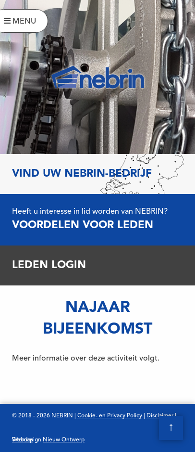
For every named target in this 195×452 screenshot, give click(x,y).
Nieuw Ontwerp (64, 440)
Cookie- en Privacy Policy (109, 416)
